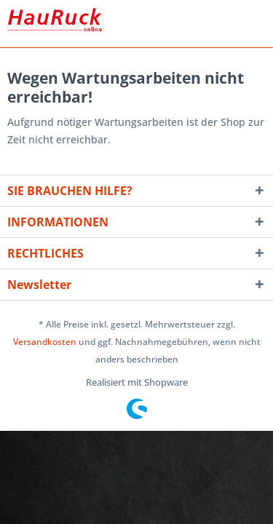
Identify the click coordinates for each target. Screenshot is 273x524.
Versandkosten (44, 342)
